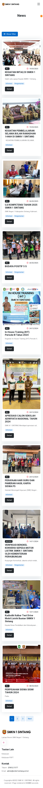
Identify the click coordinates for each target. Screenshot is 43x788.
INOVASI (8, 541)
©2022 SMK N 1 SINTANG (22, 780)
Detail (9, 89)
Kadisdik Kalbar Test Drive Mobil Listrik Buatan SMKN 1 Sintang (20, 618)
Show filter (10, 34)
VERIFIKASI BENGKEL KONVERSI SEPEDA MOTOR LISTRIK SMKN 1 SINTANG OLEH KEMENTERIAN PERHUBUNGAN (19, 551)
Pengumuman (19, 83)
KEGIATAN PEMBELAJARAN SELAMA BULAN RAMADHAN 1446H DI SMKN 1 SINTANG (20, 133)
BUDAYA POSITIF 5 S (16, 266)
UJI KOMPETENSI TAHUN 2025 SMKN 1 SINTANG (21, 206)
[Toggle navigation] (38, 4)
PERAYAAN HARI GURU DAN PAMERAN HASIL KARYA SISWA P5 (19, 483)
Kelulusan (5, 754)
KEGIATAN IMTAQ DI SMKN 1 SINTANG (20, 74)
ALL (7, 68)
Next (30, 719)
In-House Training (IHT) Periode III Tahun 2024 (17, 333)
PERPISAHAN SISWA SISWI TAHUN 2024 (19, 691)
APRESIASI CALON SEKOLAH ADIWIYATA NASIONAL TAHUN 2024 (21, 419)
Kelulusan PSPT (8, 757)
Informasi (9, 83)
